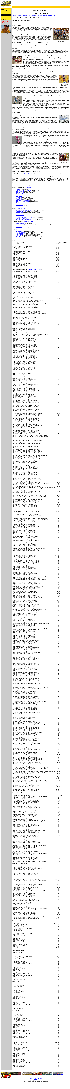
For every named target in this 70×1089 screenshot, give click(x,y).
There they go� (19, 212)
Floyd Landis (19, 197)
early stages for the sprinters (27, 173)
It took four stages (20, 216)
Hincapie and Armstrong (21, 211)
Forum (67, 6)
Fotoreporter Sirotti (21, 208)
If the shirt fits (19, 227)
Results (19, 15)
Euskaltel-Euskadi (20, 191)
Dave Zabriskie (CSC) (21, 213)
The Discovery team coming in (22, 201)
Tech (24, 6)
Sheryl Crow (18, 235)
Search (63, 6)
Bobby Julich (19, 196)
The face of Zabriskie (20, 225)
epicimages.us (28, 187)
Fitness (55, 6)
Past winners (3, 17)
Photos (50, 6)
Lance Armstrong (19, 206)
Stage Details (33, 15)
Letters (59, 6)
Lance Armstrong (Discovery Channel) (24, 217)
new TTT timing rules (35, 269)
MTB (35, 6)
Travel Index (39, 1078)
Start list (2, 12)
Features (27, 6)
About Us (35, 1079)
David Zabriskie (19, 205)
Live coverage (3, 11)
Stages (2, 9)
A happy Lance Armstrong (21, 218)
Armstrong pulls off (20, 223)
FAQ (2, 18)
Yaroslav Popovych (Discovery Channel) (24, 210)
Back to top (14, 1069)
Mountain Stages (4, 10)
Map (2, 16)
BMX (38, 6)
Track (47, 6)
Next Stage (52, 15)
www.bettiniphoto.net (28, 221)
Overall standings (26, 15)
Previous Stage (46, 15)
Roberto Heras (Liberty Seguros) (23, 200)
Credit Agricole (19, 198)
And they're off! (19, 193)
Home (2, 8)
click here (32, 185)
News (21, 6)
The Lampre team (20, 192)
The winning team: (20, 215)
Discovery (18, 189)
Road (31, 6)
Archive (34, 1078)
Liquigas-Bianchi (19, 231)
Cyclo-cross (42, 6)
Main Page (14, 15)
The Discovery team (20, 202)
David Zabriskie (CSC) (21, 203)
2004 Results (3, 19)
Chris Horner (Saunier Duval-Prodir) (24, 190)
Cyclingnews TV (15, 6)
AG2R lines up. (19, 195)
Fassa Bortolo (19, 199)
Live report (40, 15)
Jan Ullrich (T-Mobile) (20, 232)
